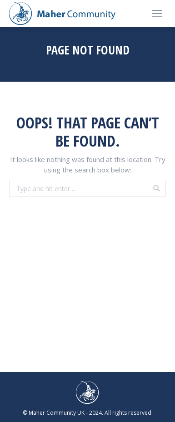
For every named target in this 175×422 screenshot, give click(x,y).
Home (71, 61)
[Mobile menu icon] (157, 14)
